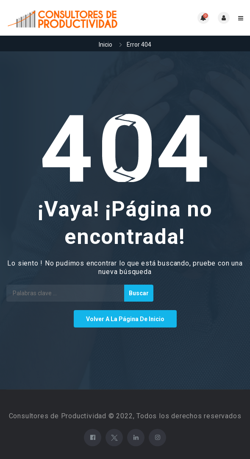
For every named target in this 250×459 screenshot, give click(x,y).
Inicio (105, 44)
